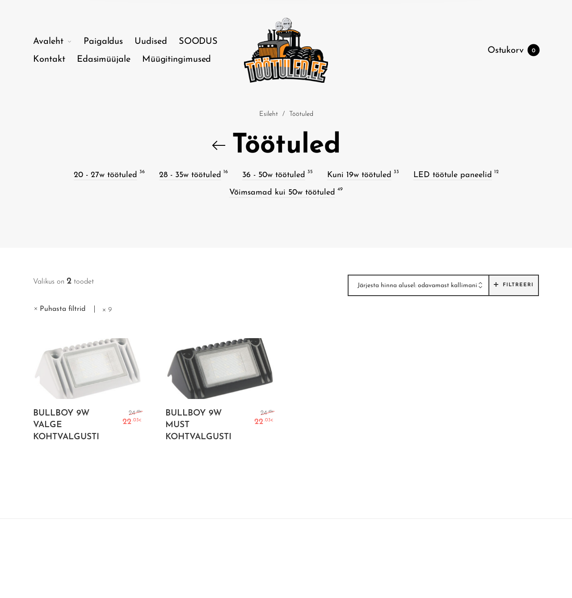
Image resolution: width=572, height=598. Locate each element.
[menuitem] (58, 42)
